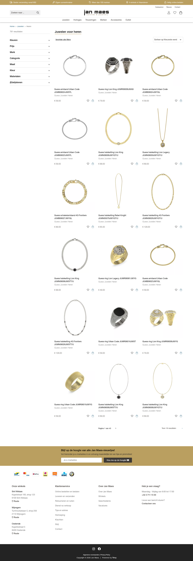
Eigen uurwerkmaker (62, 3)
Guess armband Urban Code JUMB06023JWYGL (155, 280)
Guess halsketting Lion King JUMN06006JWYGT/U (110, 154)
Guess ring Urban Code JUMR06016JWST (117, 342)
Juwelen (66, 20)
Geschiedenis (104, 501)
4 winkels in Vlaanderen (137, 3)
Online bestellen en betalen (67, 492)
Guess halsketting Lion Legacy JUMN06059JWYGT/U (156, 154)
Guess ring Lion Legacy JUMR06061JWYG (117, 279)
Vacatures (102, 506)
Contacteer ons (149, 504)
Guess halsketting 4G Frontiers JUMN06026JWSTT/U (67, 343)
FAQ (57, 525)
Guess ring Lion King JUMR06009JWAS (116, 90)
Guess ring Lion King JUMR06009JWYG (160, 342)
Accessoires (116, 20)
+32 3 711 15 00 (149, 495)
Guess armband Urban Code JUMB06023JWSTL (67, 154)
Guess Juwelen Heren (63, 96)
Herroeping (60, 515)
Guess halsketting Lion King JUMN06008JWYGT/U (154, 406)
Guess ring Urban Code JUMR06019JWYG (73, 405)
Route (15, 501)
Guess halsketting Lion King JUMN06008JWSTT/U (110, 406)
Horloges (77, 20)
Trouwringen (90, 20)
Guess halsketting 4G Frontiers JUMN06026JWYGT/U (156, 217)
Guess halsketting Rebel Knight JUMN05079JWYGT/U (112, 217)
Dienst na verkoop (63, 506)
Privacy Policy (105, 555)
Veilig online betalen (173, 3)
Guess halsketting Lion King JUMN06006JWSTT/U (66, 280)
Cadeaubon (159, 7)
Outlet (128, 20)
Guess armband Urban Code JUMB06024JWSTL (67, 91)
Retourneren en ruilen (64, 501)
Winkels (101, 497)
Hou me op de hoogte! (118, 460)
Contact (177, 7)
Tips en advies (61, 511)
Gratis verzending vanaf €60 (23, 3)
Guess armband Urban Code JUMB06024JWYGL (155, 91)
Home (12, 26)
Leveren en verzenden (65, 497)
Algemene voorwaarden (91, 555)
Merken (103, 20)
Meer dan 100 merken (99, 3)
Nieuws (169, 7)
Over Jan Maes (105, 492)
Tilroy (114, 558)
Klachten (59, 520)
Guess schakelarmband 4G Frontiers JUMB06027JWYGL (70, 217)
